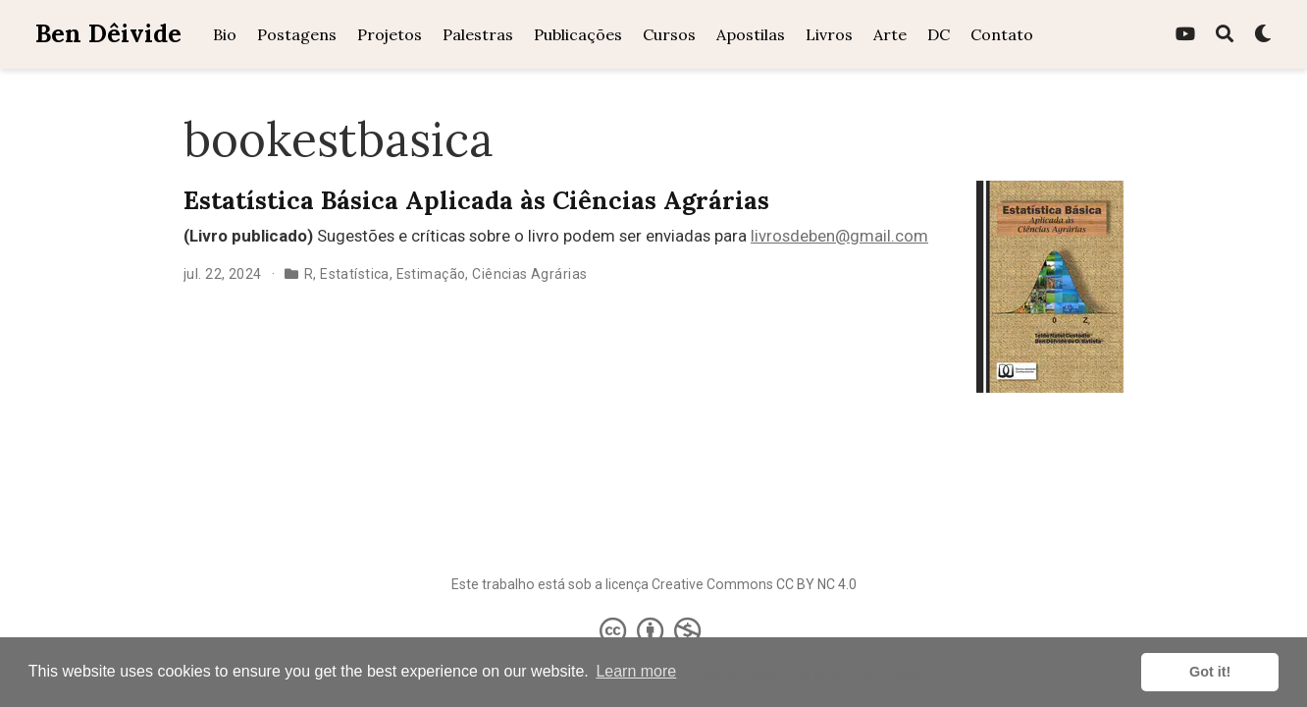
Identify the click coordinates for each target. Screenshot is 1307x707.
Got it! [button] (1209, 672)
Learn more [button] (636, 671)
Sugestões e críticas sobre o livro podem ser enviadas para (467, 235)
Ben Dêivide (108, 33)
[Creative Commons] (654, 630)
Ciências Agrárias (529, 274)
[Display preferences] (1263, 35)
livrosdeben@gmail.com (839, 235)
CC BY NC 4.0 (816, 584)
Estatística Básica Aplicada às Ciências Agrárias (476, 200)
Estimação (431, 274)
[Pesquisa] (1224, 35)
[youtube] (1185, 35)
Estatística (355, 274)
